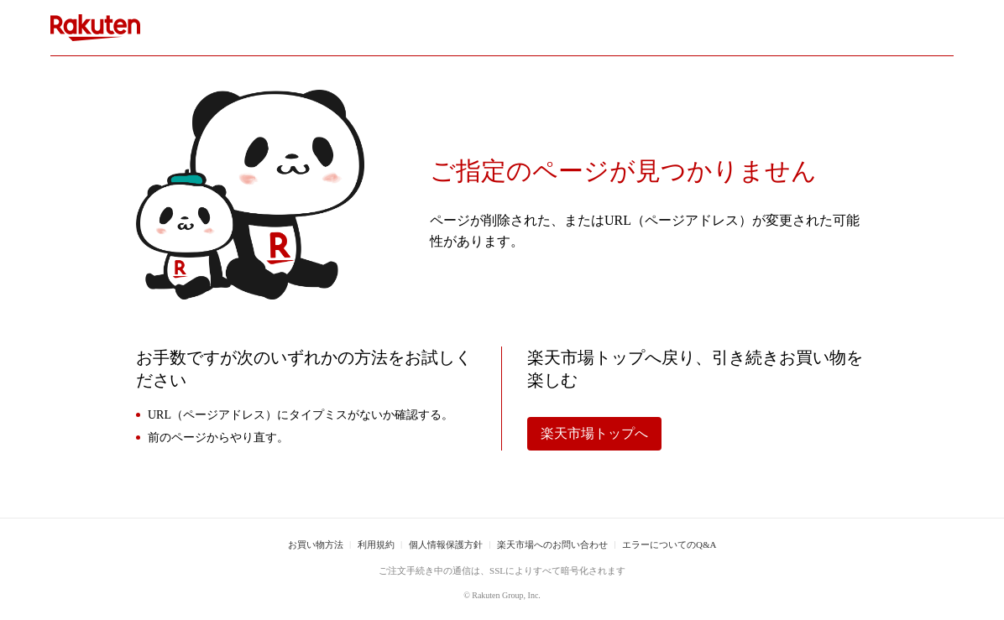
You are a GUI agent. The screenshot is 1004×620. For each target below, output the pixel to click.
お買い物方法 (315, 544)
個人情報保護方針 (446, 544)
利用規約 (376, 544)
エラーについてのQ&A (669, 544)
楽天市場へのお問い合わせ (552, 544)
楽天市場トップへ (594, 433)
